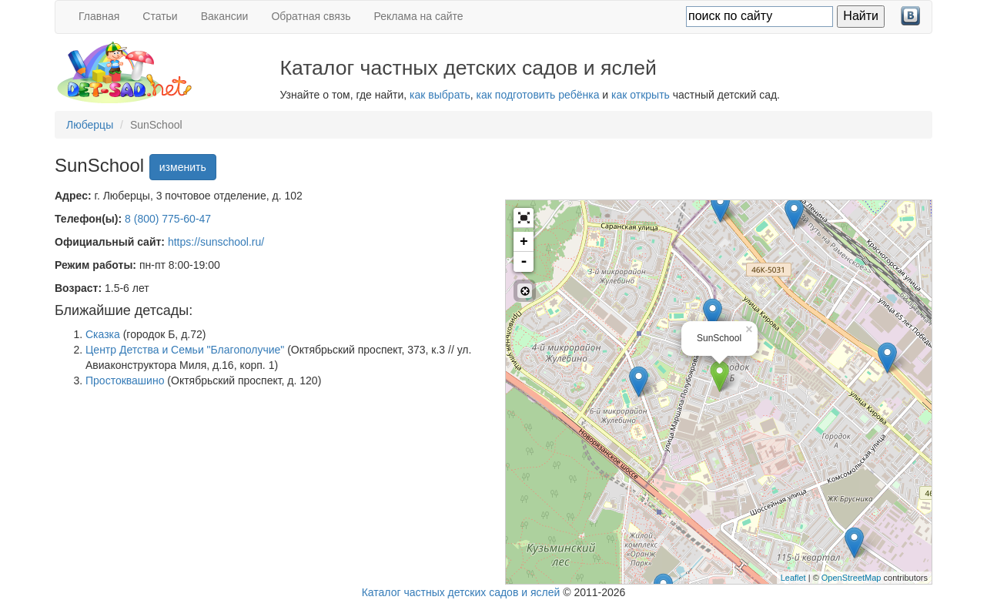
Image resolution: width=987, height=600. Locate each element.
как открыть (640, 95)
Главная (99, 16)
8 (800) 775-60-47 (168, 219)
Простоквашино (124, 380)
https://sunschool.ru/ (216, 242)
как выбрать (440, 95)
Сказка (102, 334)
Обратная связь (310, 16)
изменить (182, 167)
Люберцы (89, 125)
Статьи (159, 16)
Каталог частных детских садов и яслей (461, 592)
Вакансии (225, 16)
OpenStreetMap (851, 577)
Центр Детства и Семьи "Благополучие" (184, 350)
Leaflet (793, 577)
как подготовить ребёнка (538, 95)
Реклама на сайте (418, 16)
